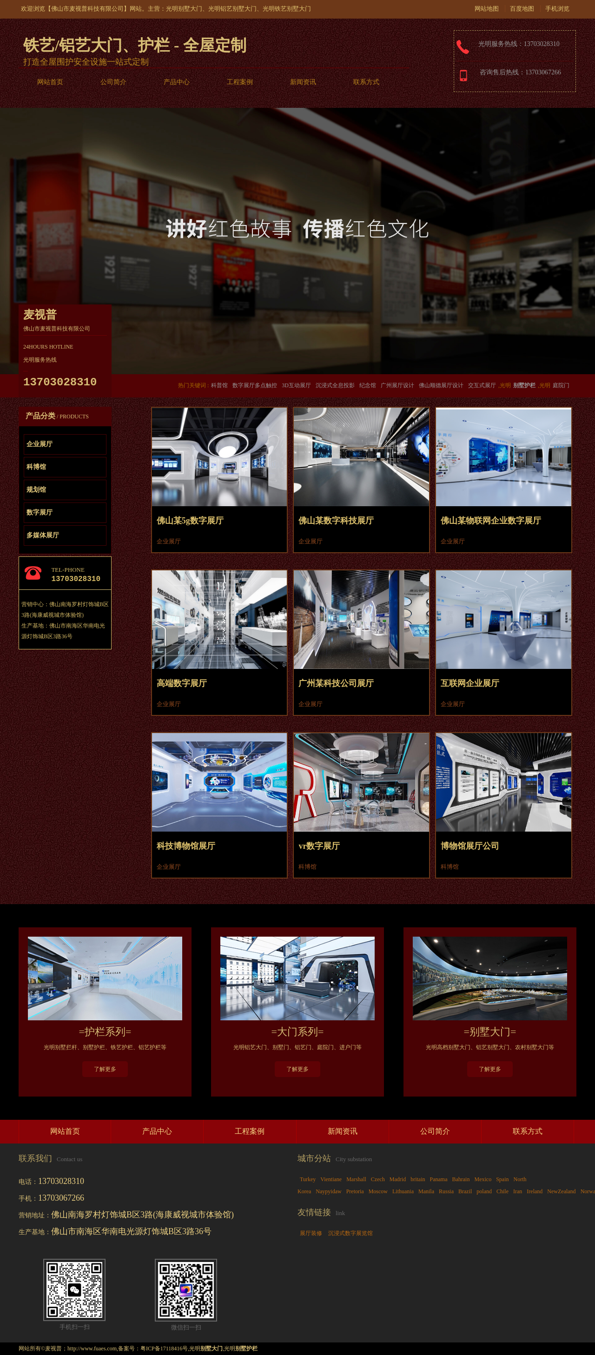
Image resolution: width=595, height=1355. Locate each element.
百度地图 (522, 8)
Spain (502, 1179)
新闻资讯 (303, 82)
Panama (438, 1179)
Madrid (398, 1179)
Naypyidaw (328, 1191)
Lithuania (403, 1191)
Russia (446, 1191)
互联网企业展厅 (470, 683)
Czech (378, 1179)
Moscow (378, 1191)
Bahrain (460, 1179)
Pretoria (355, 1191)
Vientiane (331, 1179)
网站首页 (50, 82)
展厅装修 (311, 1233)
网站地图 (487, 8)
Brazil (465, 1191)
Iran (517, 1191)
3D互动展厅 (296, 385)
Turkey (308, 1179)
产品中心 (177, 82)
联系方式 (366, 82)
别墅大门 (190, 8)
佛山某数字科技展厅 (336, 520)
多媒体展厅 (42, 535)
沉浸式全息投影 (335, 385)
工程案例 (240, 82)
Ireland (534, 1191)
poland (484, 1191)
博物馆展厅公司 (470, 846)
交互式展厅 (482, 385)
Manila (426, 1191)
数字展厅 (39, 512)
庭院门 (561, 385)
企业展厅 (39, 444)
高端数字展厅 (182, 683)
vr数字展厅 (319, 846)
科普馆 (219, 385)
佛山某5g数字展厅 (190, 520)
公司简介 (113, 82)
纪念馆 (367, 385)
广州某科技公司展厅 (336, 683)
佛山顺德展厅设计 (441, 385)
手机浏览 (557, 8)
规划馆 (36, 489)
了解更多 (105, 1069)
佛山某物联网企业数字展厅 (491, 520)
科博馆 (36, 466)
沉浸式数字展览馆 (350, 1233)
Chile (502, 1191)
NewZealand (561, 1191)
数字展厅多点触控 (254, 385)
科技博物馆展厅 (186, 846)
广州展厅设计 (397, 385)
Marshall (356, 1179)
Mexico (482, 1179)
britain (417, 1179)
